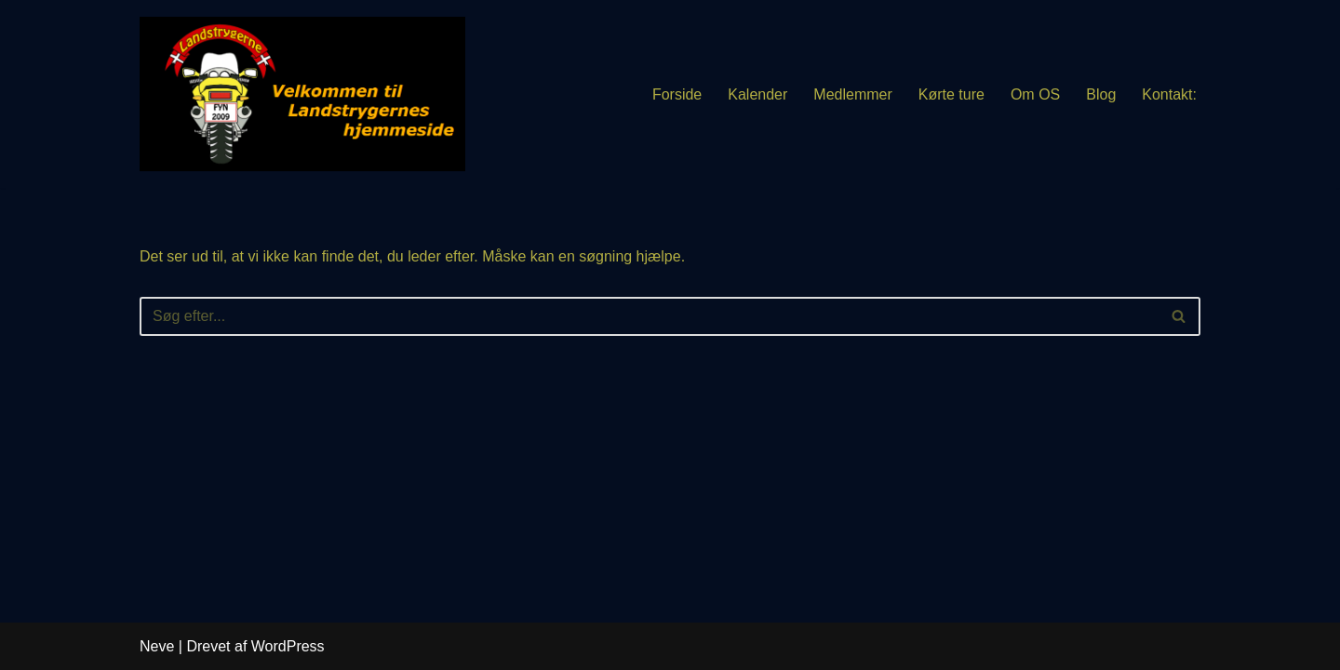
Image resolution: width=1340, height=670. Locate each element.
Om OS (1035, 94)
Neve (157, 646)
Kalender (757, 94)
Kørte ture (951, 94)
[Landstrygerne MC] (302, 94)
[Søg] (649, 316)
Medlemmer (852, 94)
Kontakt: (1169, 94)
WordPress (288, 646)
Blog (1101, 94)
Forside (677, 94)
